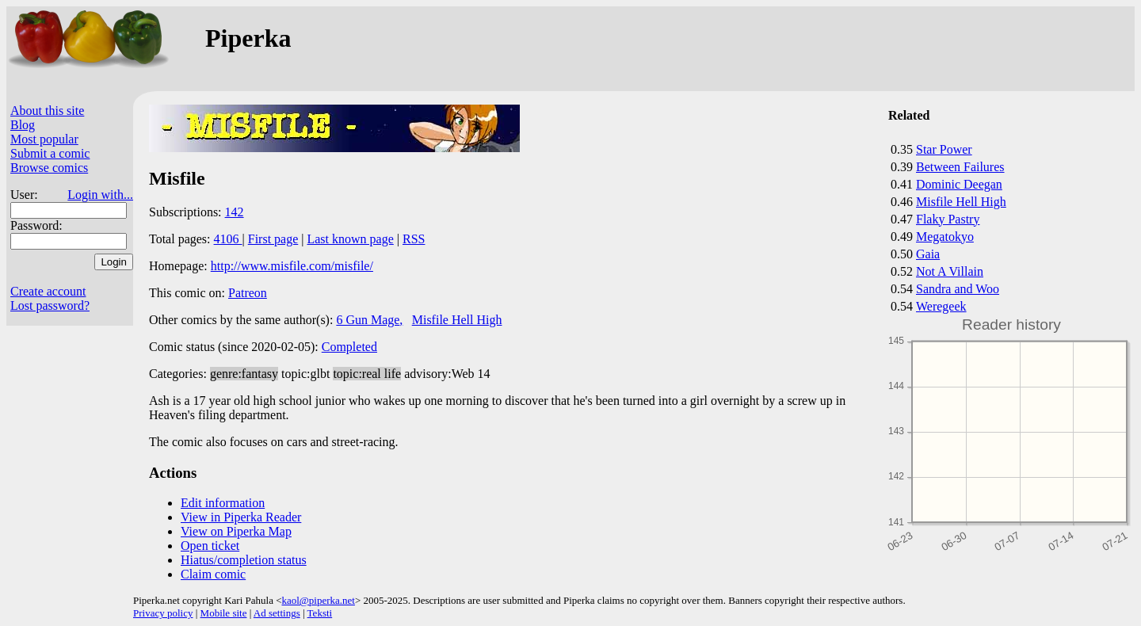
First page (273, 239)
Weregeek (941, 306)
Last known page (350, 239)
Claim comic (213, 574)
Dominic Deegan (959, 184)
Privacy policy (163, 613)
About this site (47, 110)
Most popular (44, 139)
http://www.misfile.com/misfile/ (292, 266)
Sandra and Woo (957, 289)
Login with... (100, 194)
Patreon (247, 293)
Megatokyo (945, 236)
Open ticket (210, 545)
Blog (22, 125)
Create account (48, 291)
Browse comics (49, 167)
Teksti (320, 613)
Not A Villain (949, 271)
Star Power (944, 149)
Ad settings (277, 613)
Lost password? (50, 305)
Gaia (928, 254)
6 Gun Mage (367, 319)
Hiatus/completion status (244, 560)
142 (234, 212)
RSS (414, 239)
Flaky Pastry (947, 219)
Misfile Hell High (961, 201)
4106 (228, 239)
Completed (349, 346)
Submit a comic (50, 153)
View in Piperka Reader (241, 517)
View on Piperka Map (236, 531)
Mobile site (223, 613)
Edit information (223, 503)
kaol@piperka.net (317, 600)
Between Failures (960, 167)
